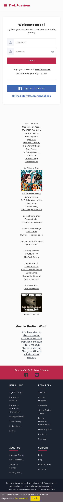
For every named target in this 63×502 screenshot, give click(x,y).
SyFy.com (31, 139)
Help (40, 459)
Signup (12, 392)
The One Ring (31, 158)
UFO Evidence (31, 161)
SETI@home (31, 272)
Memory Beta (31, 136)
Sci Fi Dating (31, 203)
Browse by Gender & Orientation (14, 408)
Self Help (42, 405)
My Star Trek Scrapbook (31, 235)
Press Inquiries (45, 429)
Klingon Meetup (31, 335)
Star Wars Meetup (31, 338)
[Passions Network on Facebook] (26, 375)
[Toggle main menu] (5, 5)
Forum (12, 431)
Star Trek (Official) (31, 142)
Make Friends (44, 464)
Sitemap (42, 439)
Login (20, 392)
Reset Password (43, 69)
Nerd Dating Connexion (31, 209)
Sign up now (41, 73)
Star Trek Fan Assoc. (31, 127)
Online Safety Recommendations (31, 96)
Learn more (21, 498)
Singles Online (31, 219)
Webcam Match (31, 288)
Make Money (15, 426)
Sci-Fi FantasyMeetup (31, 356)
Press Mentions (16, 459)
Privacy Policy (15, 472)
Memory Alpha (31, 133)
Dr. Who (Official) (31, 152)
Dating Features (16, 416)
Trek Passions (20, 5)
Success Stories (16, 455)
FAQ (40, 455)
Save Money (15, 421)
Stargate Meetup (31, 348)
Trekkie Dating (31, 206)
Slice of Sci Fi (31, 244)
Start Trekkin (31, 149)
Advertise (42, 392)
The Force (31, 155)
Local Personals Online (31, 222)
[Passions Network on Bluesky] (37, 375)
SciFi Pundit (31, 231)
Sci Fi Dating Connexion (31, 200)
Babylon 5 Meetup (31, 341)
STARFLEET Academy (31, 130)
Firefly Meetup (31, 345)
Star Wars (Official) (31, 146)
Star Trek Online (31, 257)
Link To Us (42, 434)
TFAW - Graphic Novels (31, 269)
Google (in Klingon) (31, 276)
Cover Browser (32, 266)
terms (34, 489)
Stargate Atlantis (31, 351)
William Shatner (31, 279)
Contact (42, 469)
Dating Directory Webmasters (44, 421)
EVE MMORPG (31, 254)
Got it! (35, 498)
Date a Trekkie (31, 197)
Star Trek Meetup (31, 332)
